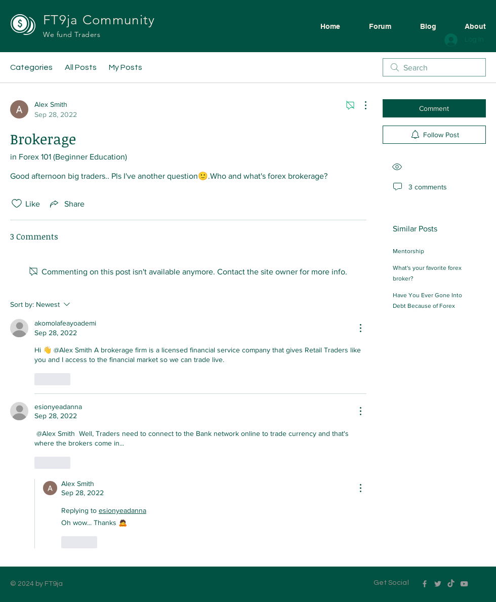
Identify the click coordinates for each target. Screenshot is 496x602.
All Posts (81, 67)
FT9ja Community (101, 20)
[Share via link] (66, 203)
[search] (434, 67)
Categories (31, 67)
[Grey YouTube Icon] (464, 583)
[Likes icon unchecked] (16, 203)
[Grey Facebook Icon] (424, 583)
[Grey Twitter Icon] (437, 583)
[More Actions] (360, 105)
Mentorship (408, 251)
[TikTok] (451, 583)
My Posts (125, 67)
